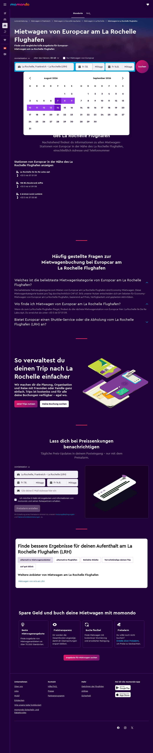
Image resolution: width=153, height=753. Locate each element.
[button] (5, 4)
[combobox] (22, 58)
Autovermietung (21, 21)
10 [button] (30, 108)
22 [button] (64, 115)
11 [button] (37, 108)
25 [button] (37, 121)
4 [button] (37, 101)
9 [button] (71, 101)
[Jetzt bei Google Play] (123, 687)
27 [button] (51, 121)
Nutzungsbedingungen (65, 514)
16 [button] (72, 108)
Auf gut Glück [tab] (26, 567)
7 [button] (57, 101)
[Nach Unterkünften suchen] (5, 19)
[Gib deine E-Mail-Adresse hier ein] (49, 491)
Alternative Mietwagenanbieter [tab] (35, 560)
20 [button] (51, 115)
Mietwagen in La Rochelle (94, 21)
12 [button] (44, 108)
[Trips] (5, 40)
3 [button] (30, 101)
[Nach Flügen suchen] (5, 13)
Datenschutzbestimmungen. (29, 517)
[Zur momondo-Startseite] (19, 4)
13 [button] (51, 108)
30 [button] (71, 121)
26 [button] (44, 121)
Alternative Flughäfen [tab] (66, 560)
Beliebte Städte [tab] (90, 560)
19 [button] (44, 115)
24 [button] (30, 121)
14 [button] (58, 108)
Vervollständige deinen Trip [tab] (118, 560)
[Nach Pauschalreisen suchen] (5, 32)
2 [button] (71, 94)
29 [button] (64, 121)
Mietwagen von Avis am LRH (31, 581)
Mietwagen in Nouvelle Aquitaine (67, 21)
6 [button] (51, 101)
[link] (25, 403)
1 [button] (64, 94)
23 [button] (71, 115)
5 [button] (44, 101)
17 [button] (30, 115)
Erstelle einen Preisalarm (128, 641)
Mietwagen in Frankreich (41, 21)
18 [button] (37, 115)
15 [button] (65, 108)
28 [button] (57, 121)
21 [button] (58, 115)
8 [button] (64, 101)
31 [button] (30, 128)
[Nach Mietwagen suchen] (5, 25)
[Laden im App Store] (123, 694)
